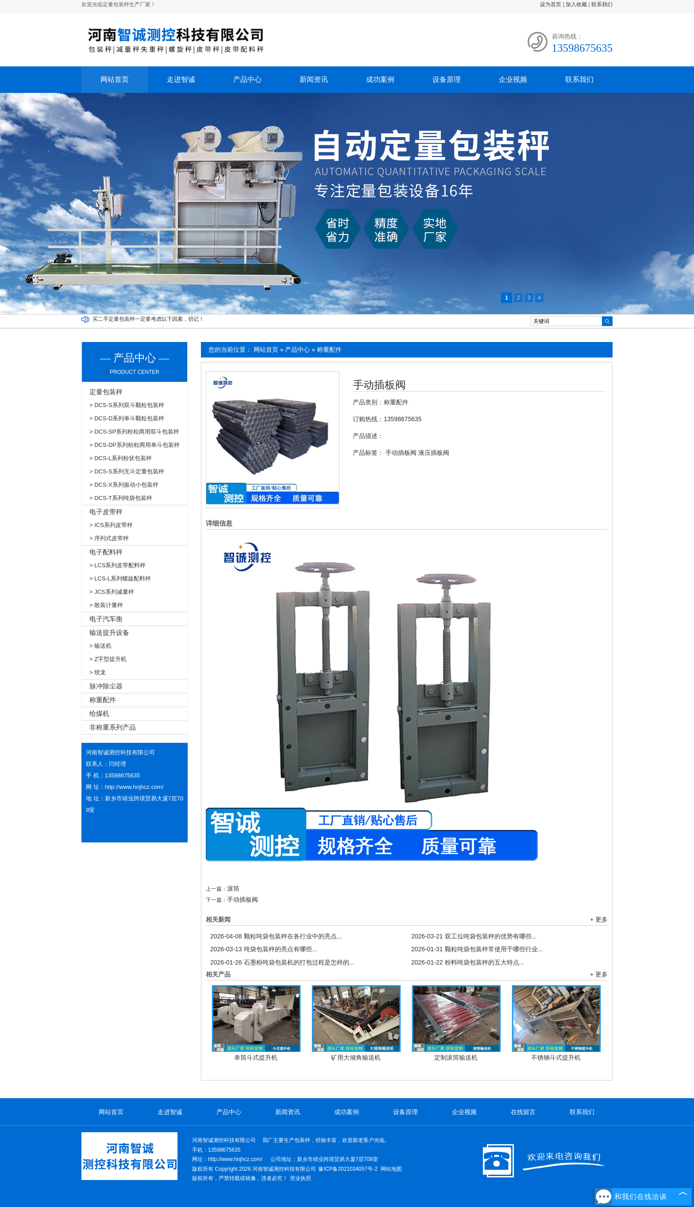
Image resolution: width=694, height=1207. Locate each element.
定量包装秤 (106, 392)
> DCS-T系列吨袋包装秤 (120, 498)
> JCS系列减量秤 (111, 591)
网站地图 (391, 1169)
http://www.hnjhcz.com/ (134, 787)
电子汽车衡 (106, 619)
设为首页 (550, 4)
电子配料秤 (106, 552)
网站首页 (114, 79)
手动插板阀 (379, 385)
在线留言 (523, 1111)
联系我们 (602, 4)
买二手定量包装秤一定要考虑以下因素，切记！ (148, 319)
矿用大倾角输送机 (356, 1057)
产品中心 (247, 79)
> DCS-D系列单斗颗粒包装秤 (126, 418)
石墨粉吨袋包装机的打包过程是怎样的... (282, 962)
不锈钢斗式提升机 (556, 1057)
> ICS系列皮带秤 (111, 525)
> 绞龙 (97, 672)
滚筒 (233, 888)
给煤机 (99, 713)
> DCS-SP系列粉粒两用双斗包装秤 (134, 431)
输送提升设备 (109, 632)
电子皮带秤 (106, 511)
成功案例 (380, 79)
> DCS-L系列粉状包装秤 (120, 458)
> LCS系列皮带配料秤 (117, 565)
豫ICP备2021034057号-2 (347, 1169)
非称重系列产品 (112, 727)
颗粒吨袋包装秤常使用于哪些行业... (477, 949)
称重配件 (329, 349)
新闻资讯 (314, 79)
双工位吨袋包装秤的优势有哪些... (473, 936)
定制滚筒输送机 (456, 1057)
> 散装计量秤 (106, 605)
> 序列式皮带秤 (109, 538)
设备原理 (446, 79)
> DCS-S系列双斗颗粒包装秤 (126, 405)
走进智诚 (181, 79)
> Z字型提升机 (108, 659)
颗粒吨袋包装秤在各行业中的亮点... (276, 936)
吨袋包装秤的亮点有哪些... (263, 949)
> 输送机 (100, 645)
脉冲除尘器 (106, 686)
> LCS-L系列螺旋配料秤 (120, 578)
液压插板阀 (433, 452)
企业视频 (513, 79)
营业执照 (300, 1178)
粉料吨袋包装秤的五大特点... (467, 962)
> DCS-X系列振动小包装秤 (123, 484)
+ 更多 (599, 919)
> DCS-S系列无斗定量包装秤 (126, 471)
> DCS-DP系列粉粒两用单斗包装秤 (134, 445)
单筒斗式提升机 (256, 1057)
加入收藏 (576, 4)
